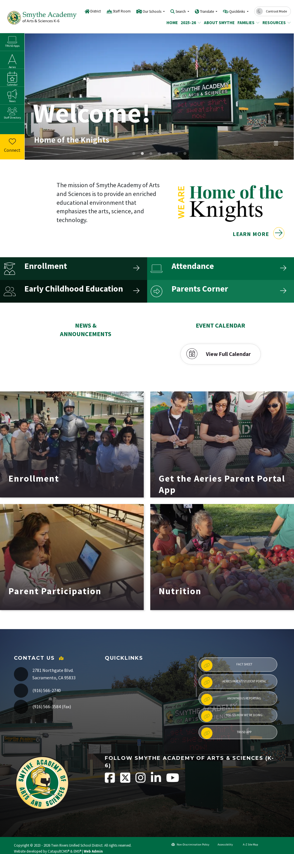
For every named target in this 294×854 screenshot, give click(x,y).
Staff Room (122, 11)
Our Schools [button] (152, 11)
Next (287, 144)
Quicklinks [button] (237, 11)
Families (247, 22)
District (95, 11)
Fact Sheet (226, 665)
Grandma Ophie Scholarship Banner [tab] (185, 153)
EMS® (77, 851)
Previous (265, 144)
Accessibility (223, 844)
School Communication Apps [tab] (159, 153)
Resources (275, 22)
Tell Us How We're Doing (231, 716)
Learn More (258, 242)
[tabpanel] (159, 96)
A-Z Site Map (248, 844)
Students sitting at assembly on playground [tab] (134, 153)
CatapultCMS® (58, 851)
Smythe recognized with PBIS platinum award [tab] (151, 153)
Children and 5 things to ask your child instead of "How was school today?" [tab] (168, 153)
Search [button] (181, 11)
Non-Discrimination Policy (190, 844)
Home (171, 22)
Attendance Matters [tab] (176, 153)
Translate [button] (207, 11)
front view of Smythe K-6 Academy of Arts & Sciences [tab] (142, 153)
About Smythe (217, 22)
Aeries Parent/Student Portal (233, 682)
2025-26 (190, 22)
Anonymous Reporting (231, 699)
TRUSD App (226, 733)
